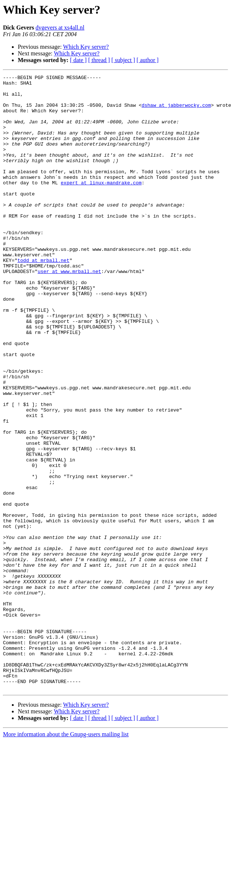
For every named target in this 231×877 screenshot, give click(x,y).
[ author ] (148, 60)
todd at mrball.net (43, 297)
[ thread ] (99, 60)
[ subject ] (123, 60)
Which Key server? (86, 47)
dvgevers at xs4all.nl (60, 27)
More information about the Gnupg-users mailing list (66, 857)
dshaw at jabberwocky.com (176, 111)
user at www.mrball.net (69, 311)
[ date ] (78, 60)
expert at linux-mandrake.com (101, 204)
